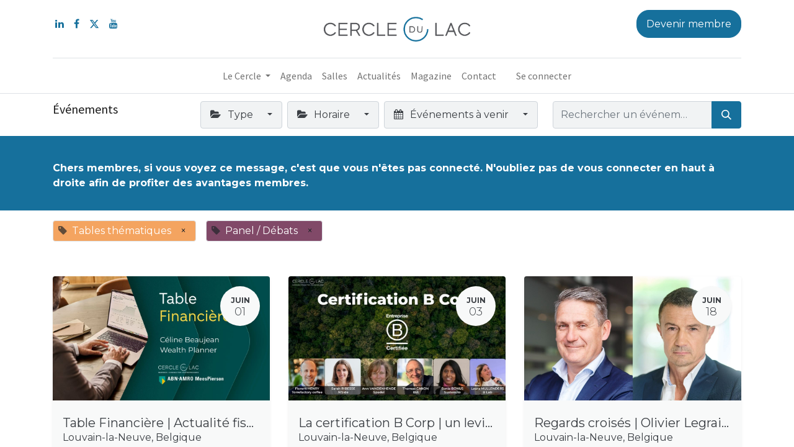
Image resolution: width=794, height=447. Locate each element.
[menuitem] (296, 75)
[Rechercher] (726, 115)
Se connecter (543, 76)
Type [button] (232, 114)
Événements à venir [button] (452, 114)
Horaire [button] (324, 114)
